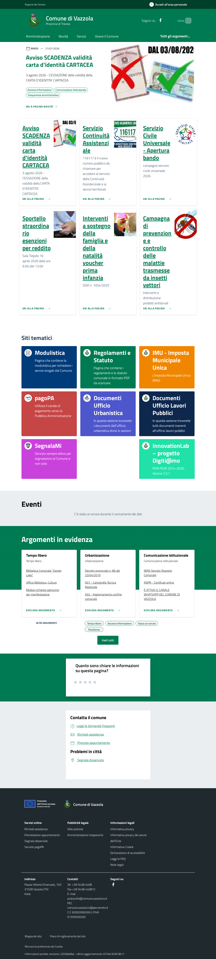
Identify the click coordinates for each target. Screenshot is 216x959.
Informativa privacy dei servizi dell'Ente (128, 838)
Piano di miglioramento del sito (68, 936)
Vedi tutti (108, 640)
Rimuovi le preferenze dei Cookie (44, 946)
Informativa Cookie (121, 847)
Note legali (117, 864)
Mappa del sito (33, 936)
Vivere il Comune (106, 36)
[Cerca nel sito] (186, 20)
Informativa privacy (122, 829)
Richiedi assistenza (36, 829)
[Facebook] (154, 20)
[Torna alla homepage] (85, 804)
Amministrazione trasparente (85, 835)
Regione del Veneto (35, 4)
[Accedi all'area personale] (169, 4)
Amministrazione (38, 36)
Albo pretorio (75, 829)
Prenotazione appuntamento (42, 835)
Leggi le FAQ (118, 859)
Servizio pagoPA (34, 847)
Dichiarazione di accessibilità (127, 853)
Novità (63, 36)
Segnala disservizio (36, 841)
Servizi (81, 36)
